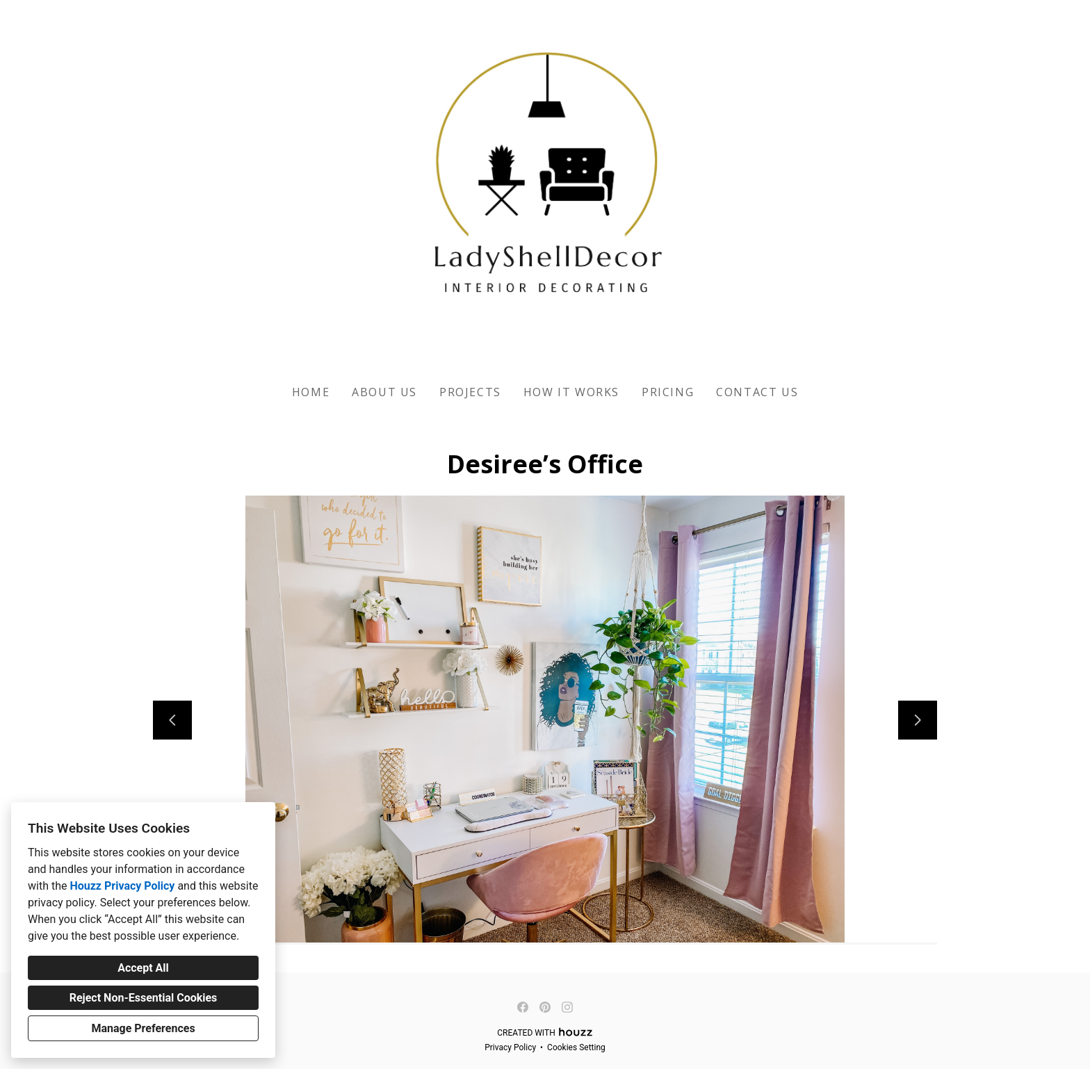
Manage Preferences (143, 1028)
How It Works (571, 392)
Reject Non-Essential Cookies (144, 997)
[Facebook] (523, 1007)
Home (311, 392)
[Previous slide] (172, 720)
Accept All (143, 967)
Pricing (668, 392)
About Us (384, 392)
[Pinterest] (545, 1007)
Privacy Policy (510, 1047)
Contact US (757, 392)
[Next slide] (917, 720)
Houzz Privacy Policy (122, 885)
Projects (470, 392)
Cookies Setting (576, 1047)
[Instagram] (567, 1007)
